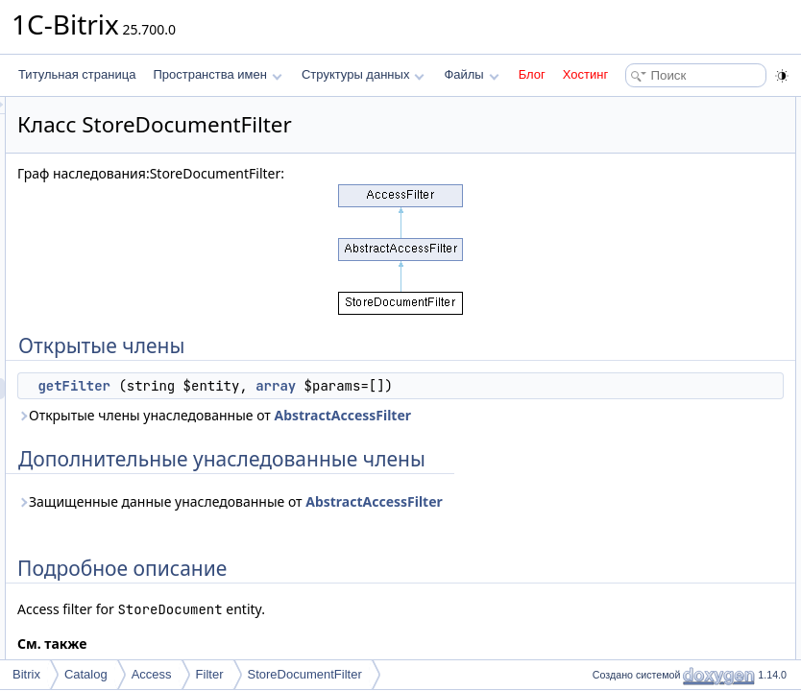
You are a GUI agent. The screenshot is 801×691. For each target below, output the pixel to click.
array (516, 385)
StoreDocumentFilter (305, 674)
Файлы (471, 74)
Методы (608, 192)
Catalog (86, 674)
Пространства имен (217, 74)
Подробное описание (643, 171)
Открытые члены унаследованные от (384, 446)
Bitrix (26, 674)
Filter (210, 674)
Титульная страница (76, 74)
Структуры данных (363, 74)
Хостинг (585, 74)
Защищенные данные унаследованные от (400, 575)
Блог (532, 74)
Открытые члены (632, 107)
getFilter (314, 385)
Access (152, 674)
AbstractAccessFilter (326, 457)
